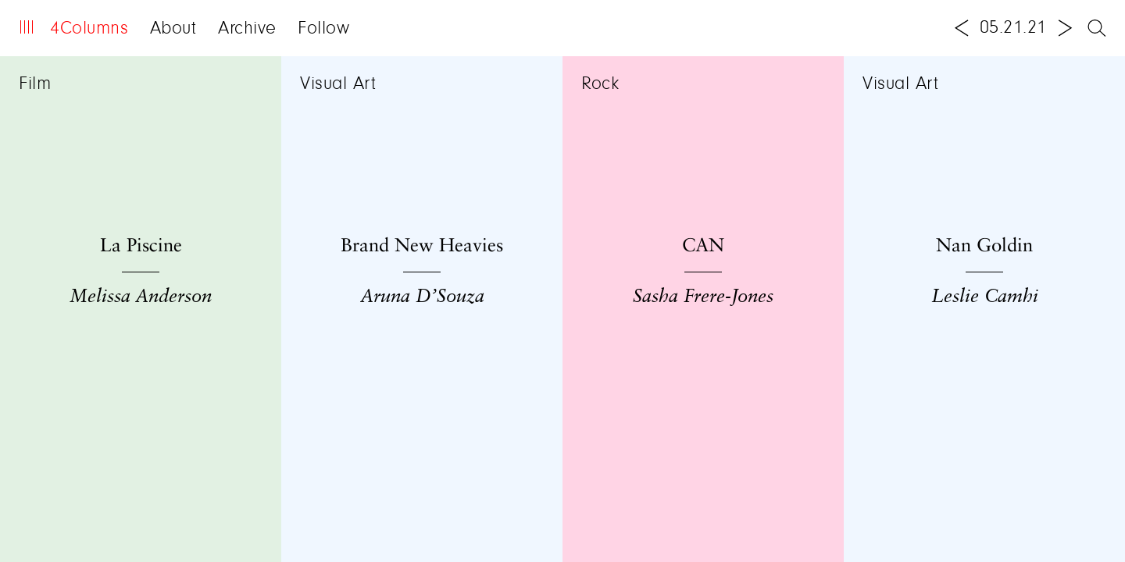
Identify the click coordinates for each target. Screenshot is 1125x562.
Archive (247, 29)
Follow (323, 29)
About (173, 29)
